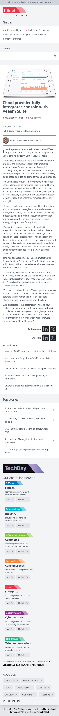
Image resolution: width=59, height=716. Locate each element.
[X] (9, 701)
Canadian (7, 664)
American (37, 664)
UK (27, 664)
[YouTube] (13, 701)
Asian (47, 661)
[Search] (27, 56)
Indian (16, 664)
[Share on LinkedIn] (45, 338)
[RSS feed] (18, 701)
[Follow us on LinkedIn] (45, 329)
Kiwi (23, 664)
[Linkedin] (4, 701)
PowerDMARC (42, 712)
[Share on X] (53, 338)
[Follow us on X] (53, 329)
